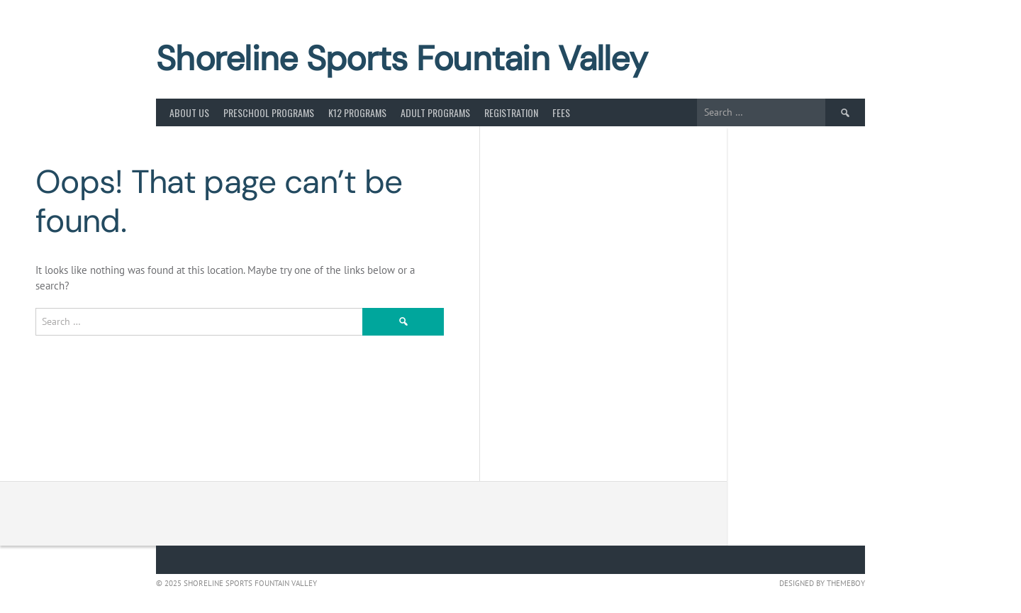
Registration (511, 112)
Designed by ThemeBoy (822, 583)
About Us (189, 112)
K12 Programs (357, 112)
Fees (561, 112)
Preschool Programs (268, 112)
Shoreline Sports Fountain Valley (401, 58)
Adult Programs (435, 112)
